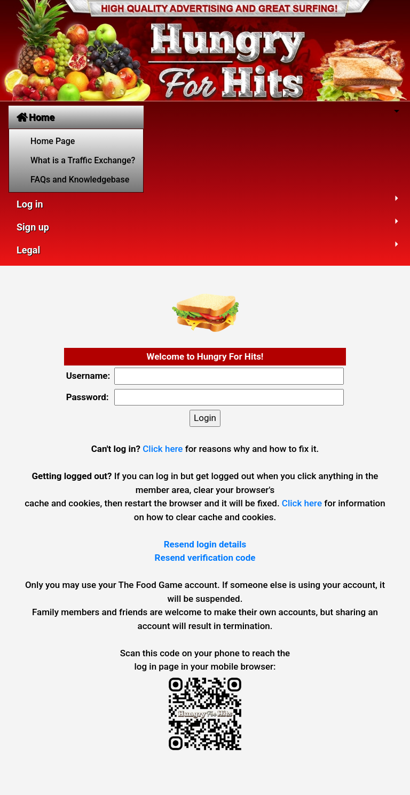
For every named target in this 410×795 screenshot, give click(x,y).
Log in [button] (30, 204)
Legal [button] (28, 250)
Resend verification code (205, 557)
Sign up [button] (33, 227)
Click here (163, 448)
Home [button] (35, 117)
